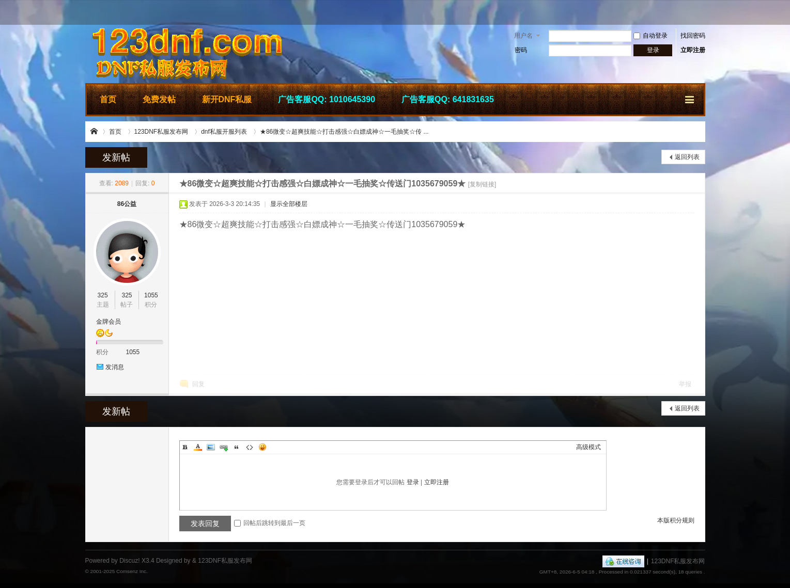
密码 (521, 50)
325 (103, 295)
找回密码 (692, 35)
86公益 (126, 204)
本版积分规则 (675, 520)
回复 (198, 384)
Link (224, 447)
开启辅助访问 (702, 12)
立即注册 (692, 50)
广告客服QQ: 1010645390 (326, 99)
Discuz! (129, 560)
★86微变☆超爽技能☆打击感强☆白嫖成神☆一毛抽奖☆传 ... (344, 131)
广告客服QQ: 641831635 (447, 99)
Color (198, 447)
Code (249, 447)
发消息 (114, 367)
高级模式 (588, 447)
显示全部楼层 (288, 204)
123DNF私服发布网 (94, 131)
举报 (685, 384)
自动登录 (650, 35)
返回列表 (687, 157)
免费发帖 (159, 99)
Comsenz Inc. (132, 571)
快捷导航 (690, 98)
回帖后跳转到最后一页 (269, 523)
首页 (108, 99)
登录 (413, 482)
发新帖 (116, 157)
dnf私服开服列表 (224, 131)
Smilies (262, 447)
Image (211, 447)
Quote (236, 447)
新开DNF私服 (227, 99)
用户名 (523, 35)
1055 (151, 295)
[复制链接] (482, 184)
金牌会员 (108, 321)
